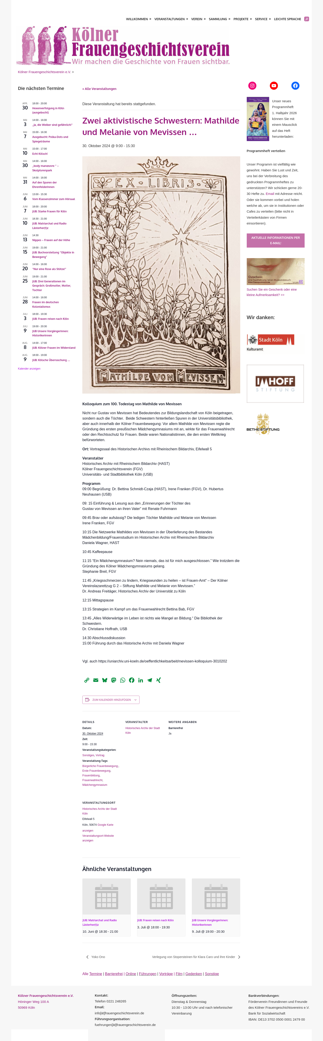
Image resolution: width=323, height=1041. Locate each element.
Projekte (241, 19)
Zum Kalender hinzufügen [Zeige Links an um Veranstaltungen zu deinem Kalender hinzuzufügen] (111, 699)
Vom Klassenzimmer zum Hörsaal (53, 199)
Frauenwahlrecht (92, 780)
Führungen (147, 974)
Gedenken (194, 974)
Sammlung (218, 19)
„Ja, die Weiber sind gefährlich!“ (52, 124)
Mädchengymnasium (94, 784)
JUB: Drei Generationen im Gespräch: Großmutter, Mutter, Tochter (51, 286)
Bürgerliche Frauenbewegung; (100, 766)
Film (179, 974)
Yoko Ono (98, 957)
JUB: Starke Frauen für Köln (49, 211)
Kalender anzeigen (29, 368)
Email (270, 194)
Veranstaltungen (170, 19)
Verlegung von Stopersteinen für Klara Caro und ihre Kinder (194, 957)
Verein (196, 19)
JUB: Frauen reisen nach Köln (155, 920)
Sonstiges (88, 755)
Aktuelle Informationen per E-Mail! (275, 240)
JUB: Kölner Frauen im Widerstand (53, 347)
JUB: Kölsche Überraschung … (51, 360)
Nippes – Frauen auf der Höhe (51, 240)
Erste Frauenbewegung (96, 770)
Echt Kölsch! (40, 153)
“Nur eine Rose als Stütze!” (49, 269)
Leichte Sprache (287, 19)
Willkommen (137, 19)
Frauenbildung (91, 775)
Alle (92, 974)
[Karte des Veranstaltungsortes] (149, 822)
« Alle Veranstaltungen (99, 89)
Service (261, 19)
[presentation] (107, 897)
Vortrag (100, 755)
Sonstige (212, 974)
